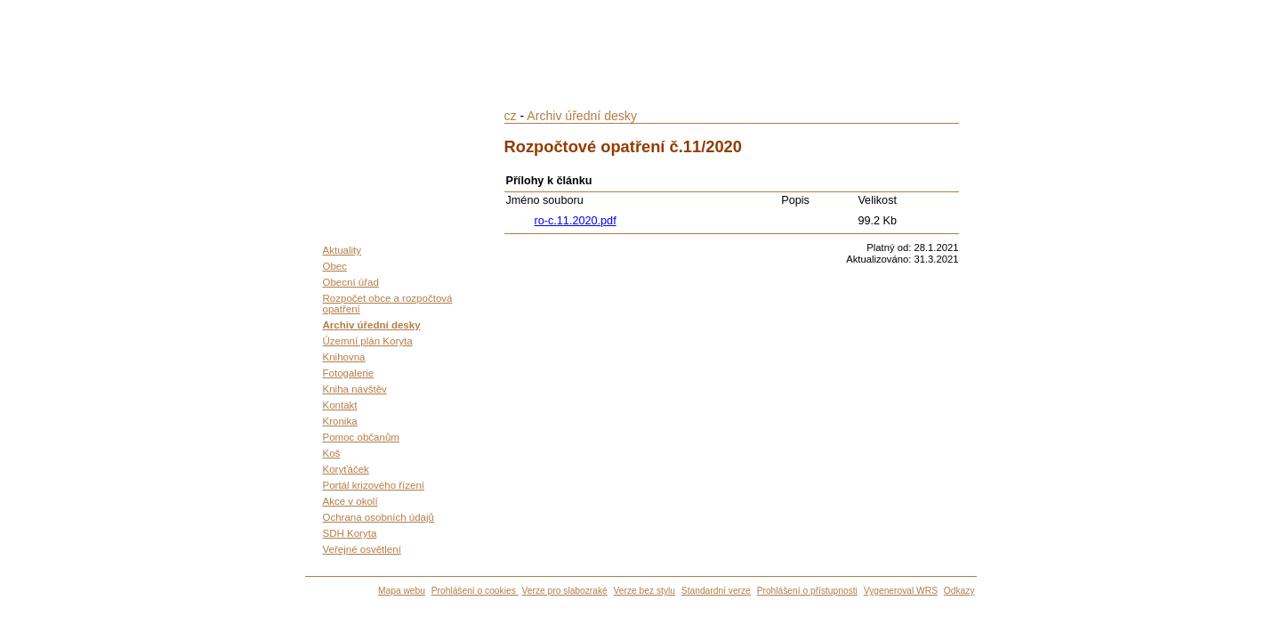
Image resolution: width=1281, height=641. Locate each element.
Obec (335, 266)
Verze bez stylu (644, 591)
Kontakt (340, 405)
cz (510, 116)
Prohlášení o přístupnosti (807, 591)
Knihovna (344, 357)
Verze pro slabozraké (565, 591)
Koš (332, 453)
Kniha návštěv (355, 389)
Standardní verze (716, 591)
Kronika (340, 421)
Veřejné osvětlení (362, 549)
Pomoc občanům (361, 437)
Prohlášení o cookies (475, 591)
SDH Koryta (350, 533)
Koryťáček (346, 469)
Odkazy (959, 591)
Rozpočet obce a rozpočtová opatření (388, 303)
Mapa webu (401, 591)
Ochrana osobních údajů (378, 517)
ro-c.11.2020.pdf (575, 221)
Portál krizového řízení (374, 485)
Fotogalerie (349, 373)
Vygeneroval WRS (901, 591)
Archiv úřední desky (372, 325)
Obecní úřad (351, 282)
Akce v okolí (350, 501)
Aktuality (342, 250)
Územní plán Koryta (368, 341)
